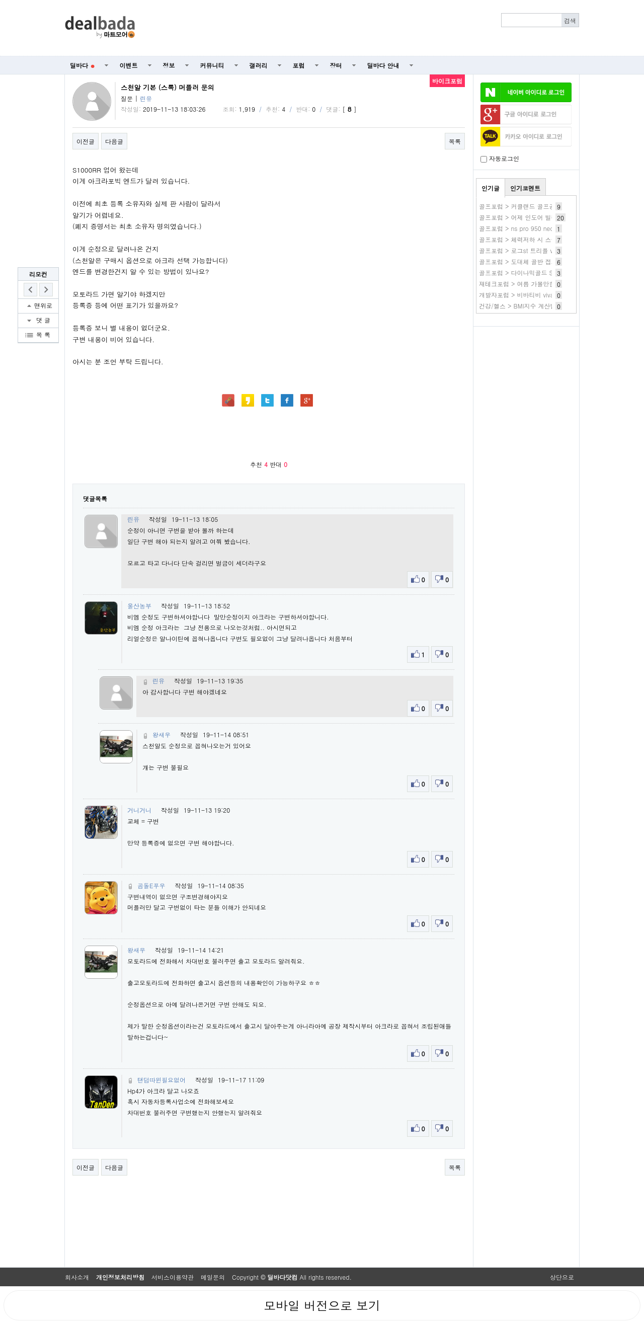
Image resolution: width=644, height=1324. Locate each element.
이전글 (85, 141)
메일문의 (213, 1277)
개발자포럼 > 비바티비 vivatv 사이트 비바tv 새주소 (548, 294)
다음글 (114, 141)
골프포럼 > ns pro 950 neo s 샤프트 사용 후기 (543, 228)
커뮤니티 (212, 65)
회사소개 (77, 1277)
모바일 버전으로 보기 (322, 1305)
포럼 (299, 65)
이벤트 (129, 65)
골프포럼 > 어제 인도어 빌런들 (521, 217)
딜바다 (82, 65)
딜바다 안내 (383, 65)
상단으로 (562, 1277)
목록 (455, 141)
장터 (336, 65)
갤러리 (259, 65)
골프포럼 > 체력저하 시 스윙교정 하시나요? (539, 239)
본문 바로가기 (0, 0)
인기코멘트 (525, 188)
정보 (169, 65)
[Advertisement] (362, 28)
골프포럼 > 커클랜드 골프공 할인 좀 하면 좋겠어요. (549, 206)
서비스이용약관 (172, 1277)
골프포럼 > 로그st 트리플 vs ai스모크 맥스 (537, 250)
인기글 (490, 188)
